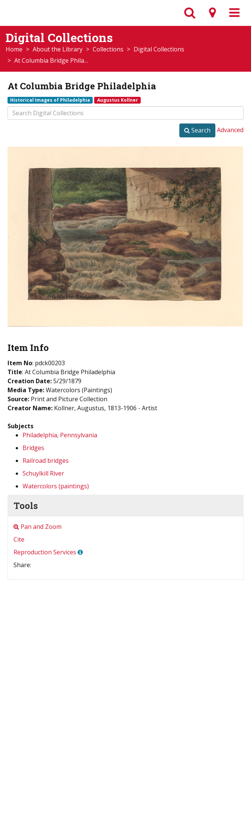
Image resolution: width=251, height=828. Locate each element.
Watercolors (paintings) (56, 486)
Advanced (230, 130)
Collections (108, 49)
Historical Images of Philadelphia (50, 100)
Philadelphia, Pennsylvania (60, 435)
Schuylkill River (43, 473)
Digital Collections (159, 49)
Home (14, 49)
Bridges (33, 448)
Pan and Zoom (38, 526)
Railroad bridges (46, 460)
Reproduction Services (45, 552)
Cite (19, 539)
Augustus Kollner (117, 100)
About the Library (58, 49)
